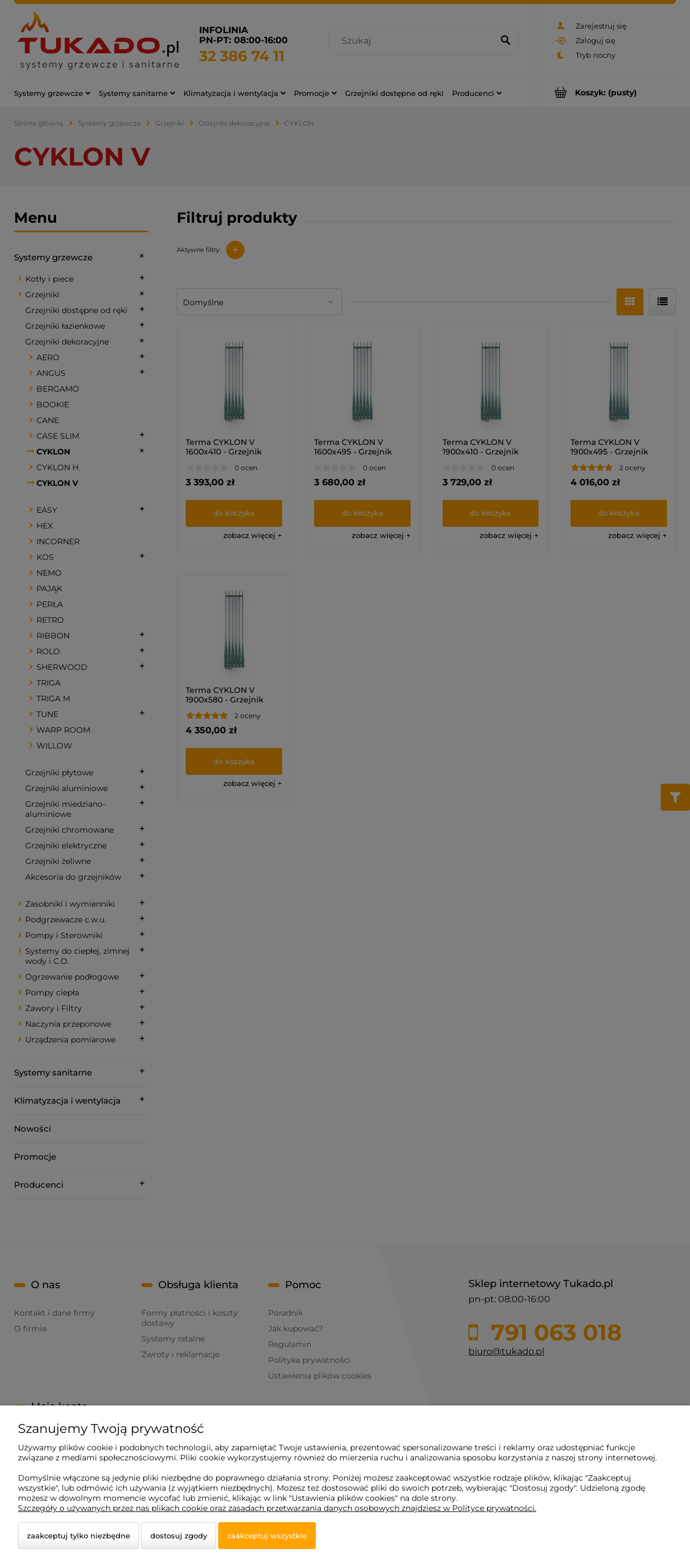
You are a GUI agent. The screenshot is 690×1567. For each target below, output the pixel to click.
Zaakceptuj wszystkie (267, 1535)
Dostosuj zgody (178, 1535)
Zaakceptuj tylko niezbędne (78, 1535)
